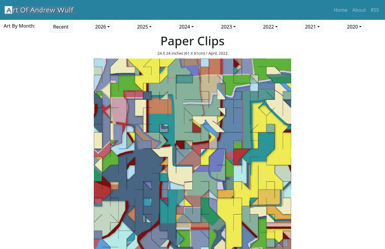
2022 (268, 26)
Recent (61, 26)
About (359, 10)
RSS (375, 10)
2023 (226, 26)
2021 (310, 26)
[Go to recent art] (60, 26)
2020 (352, 26)
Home (341, 10)
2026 (100, 26)
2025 (142, 26)
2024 (184, 26)
